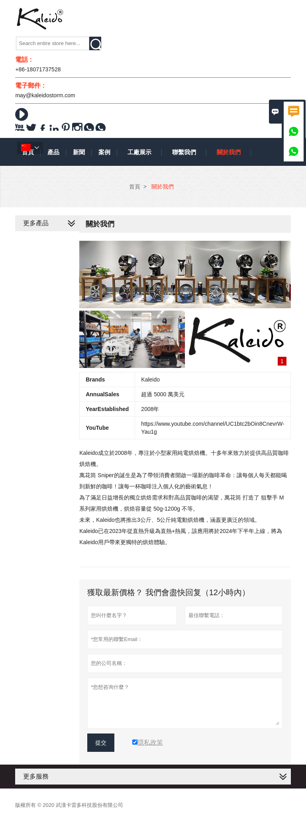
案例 (104, 152)
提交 (100, 742)
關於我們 (229, 152)
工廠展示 (139, 152)
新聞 (79, 152)
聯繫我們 (184, 152)
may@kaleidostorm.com (45, 95)
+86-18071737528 (38, 69)
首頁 (134, 186)
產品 (53, 152)
